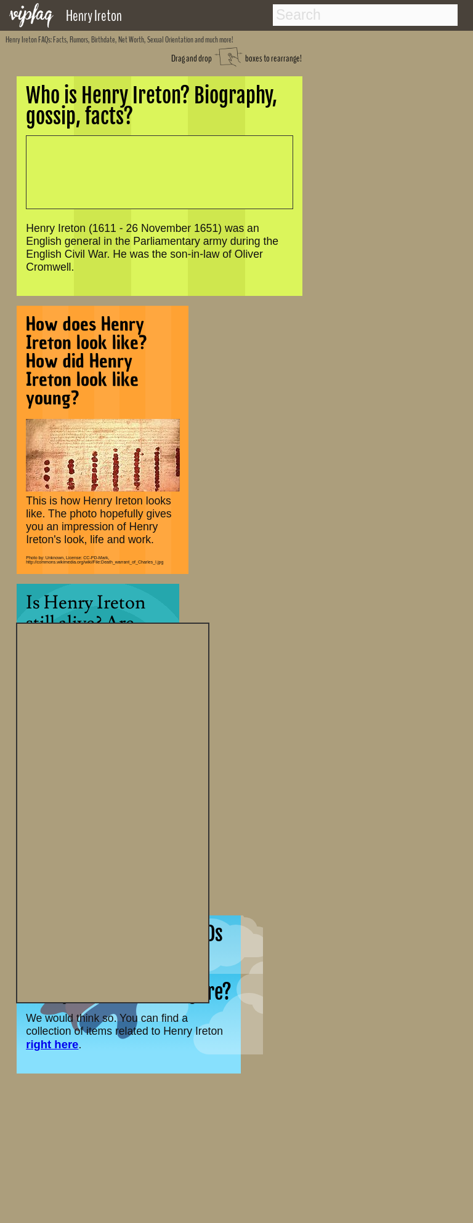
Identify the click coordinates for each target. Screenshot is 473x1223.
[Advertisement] (112, 811)
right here (52, 1044)
